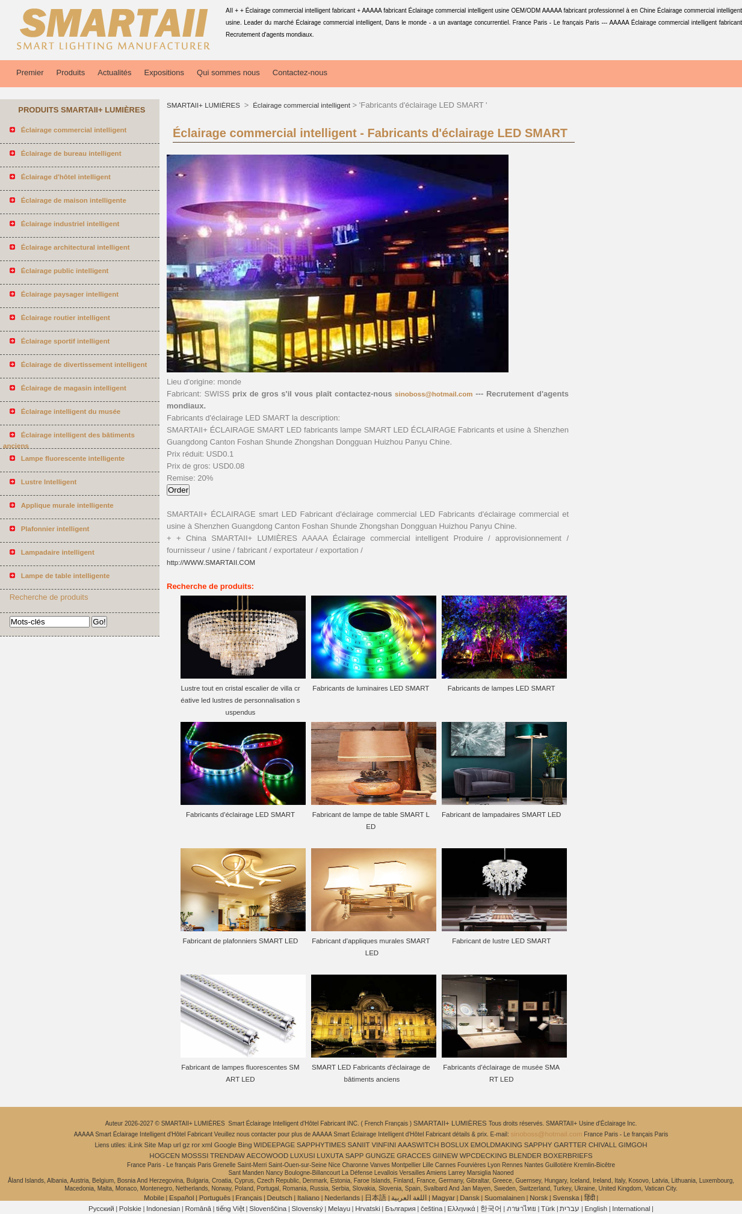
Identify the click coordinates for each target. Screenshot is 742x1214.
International (631, 1208)
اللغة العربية (409, 1197)
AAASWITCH (418, 1144)
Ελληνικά (461, 1208)
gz (186, 1144)
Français (248, 1197)
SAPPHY (538, 1144)
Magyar (443, 1197)
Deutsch (279, 1197)
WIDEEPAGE (274, 1144)
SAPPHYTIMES (321, 1144)
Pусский (101, 1208)
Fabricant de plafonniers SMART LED (240, 940)
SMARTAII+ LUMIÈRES (204, 105)
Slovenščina (267, 1208)
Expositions (164, 72)
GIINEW (445, 1155)
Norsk (539, 1197)
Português (214, 1197)
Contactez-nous (300, 72)
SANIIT (359, 1144)
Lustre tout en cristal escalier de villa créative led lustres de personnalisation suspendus (240, 700)
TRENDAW (227, 1155)
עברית (570, 1208)
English (595, 1208)
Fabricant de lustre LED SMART (501, 940)
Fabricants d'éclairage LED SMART (240, 814)
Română (198, 1208)
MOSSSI (195, 1155)
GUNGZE (380, 1155)
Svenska (565, 1197)
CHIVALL (603, 1144)
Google (225, 1144)
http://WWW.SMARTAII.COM (211, 562)
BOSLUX (455, 1144)
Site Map (158, 1144)
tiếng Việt (230, 1208)
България (400, 1208)
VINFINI (383, 1144)
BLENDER (525, 1155)
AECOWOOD (268, 1155)
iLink (135, 1144)
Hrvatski (367, 1208)
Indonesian (163, 1208)
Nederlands (342, 1197)
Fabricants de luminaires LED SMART (370, 688)
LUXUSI (302, 1155)
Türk (548, 1208)
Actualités (114, 72)
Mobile (154, 1197)
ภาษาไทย (521, 1208)
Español (181, 1197)
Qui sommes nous (228, 72)
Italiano (308, 1197)
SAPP (354, 1155)
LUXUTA (330, 1155)
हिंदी (589, 1197)
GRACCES (414, 1155)
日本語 (375, 1197)
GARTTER (570, 1144)
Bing (245, 1144)
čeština (431, 1208)
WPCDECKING (483, 1155)
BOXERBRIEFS (568, 1155)
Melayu (339, 1208)
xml (207, 1144)
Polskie (130, 1208)
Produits (71, 72)
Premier (30, 72)
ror (195, 1144)
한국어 (491, 1208)
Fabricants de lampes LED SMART (501, 688)
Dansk (470, 1197)
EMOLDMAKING (496, 1144)
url (177, 1144)
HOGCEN (164, 1155)
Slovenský (307, 1208)
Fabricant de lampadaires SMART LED (501, 814)
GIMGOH (633, 1144)
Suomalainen (504, 1197)
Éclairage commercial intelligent (300, 105)
